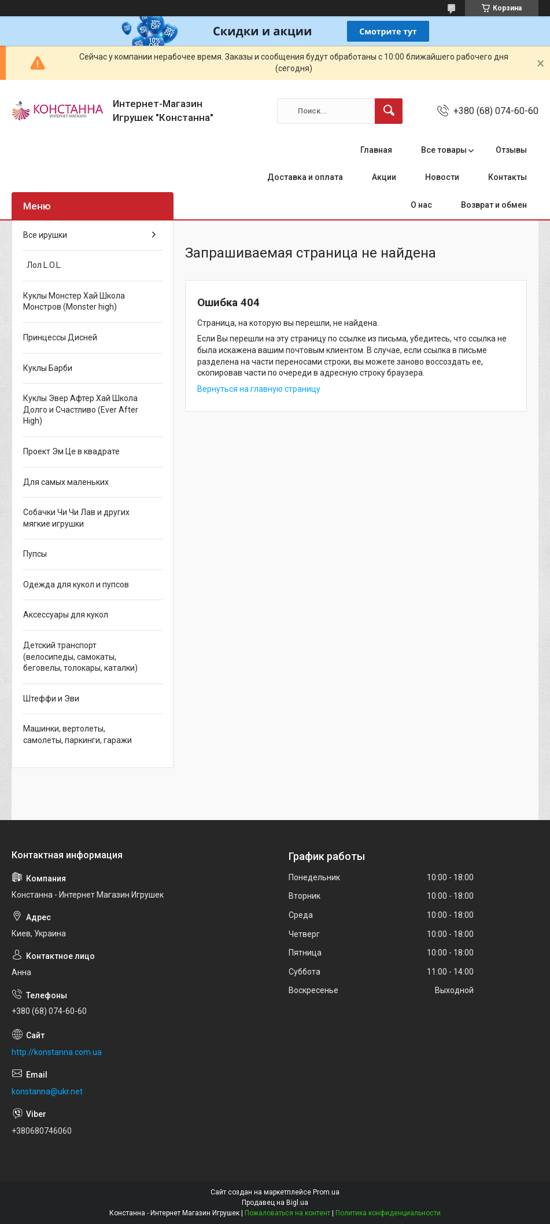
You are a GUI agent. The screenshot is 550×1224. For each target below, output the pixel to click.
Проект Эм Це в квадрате (71, 451)
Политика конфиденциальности (388, 1213)
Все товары (444, 150)
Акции (384, 177)
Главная (376, 150)
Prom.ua (326, 1192)
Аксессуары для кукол (65, 614)
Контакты (507, 177)
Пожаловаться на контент (287, 1213)
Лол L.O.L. (42, 265)
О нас (421, 204)
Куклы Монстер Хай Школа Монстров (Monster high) (74, 301)
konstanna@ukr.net (47, 1091)
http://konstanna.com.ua (57, 1052)
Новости (442, 177)
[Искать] (389, 111)
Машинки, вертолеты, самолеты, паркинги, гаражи (77, 734)
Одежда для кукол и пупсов (76, 584)
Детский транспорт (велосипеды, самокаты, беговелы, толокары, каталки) (80, 656)
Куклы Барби (47, 368)
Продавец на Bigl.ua (275, 1203)
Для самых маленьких (66, 482)
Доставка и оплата (305, 177)
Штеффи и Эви (51, 698)
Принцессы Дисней (60, 337)
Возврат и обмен (494, 204)
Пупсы (35, 553)
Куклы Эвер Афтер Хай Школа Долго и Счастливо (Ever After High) (80, 409)
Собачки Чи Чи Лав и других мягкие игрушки (76, 518)
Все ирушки (45, 235)
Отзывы (511, 150)
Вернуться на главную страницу (258, 389)
